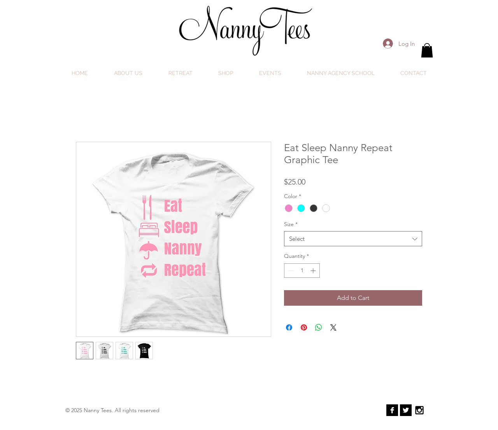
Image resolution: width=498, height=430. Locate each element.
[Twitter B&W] (406, 410)
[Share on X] (333, 327)
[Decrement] (290, 270)
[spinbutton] (302, 270)
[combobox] (353, 238)
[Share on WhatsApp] (318, 327)
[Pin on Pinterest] (304, 327)
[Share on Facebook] (289, 327)
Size (291, 224)
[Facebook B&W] (392, 410)
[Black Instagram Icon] (419, 410)
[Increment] (314, 270)
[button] (427, 50)
